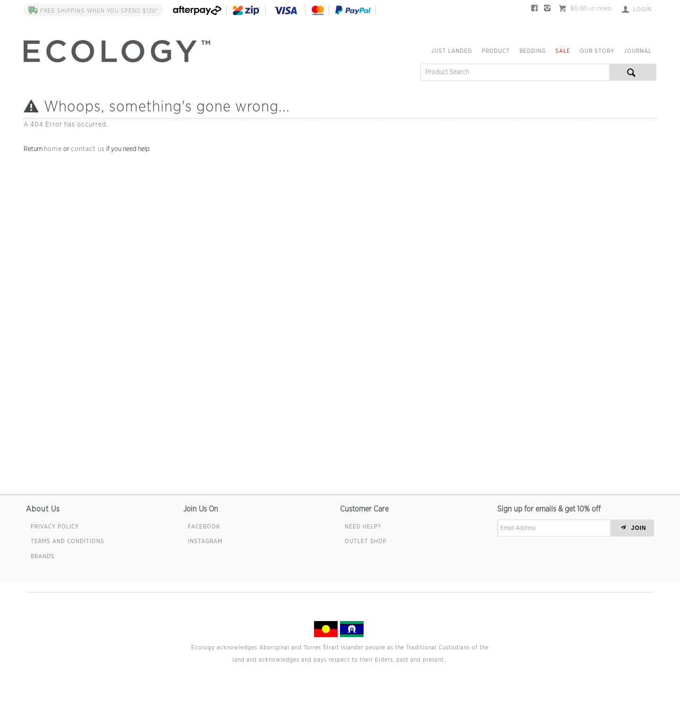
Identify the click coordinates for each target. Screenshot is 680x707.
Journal (638, 51)
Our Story (597, 51)
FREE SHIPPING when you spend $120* (93, 11)
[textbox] (514, 72)
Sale (562, 51)
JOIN (638, 528)
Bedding (532, 51)
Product (496, 51)
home (53, 149)
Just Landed (451, 51)
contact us (88, 149)
